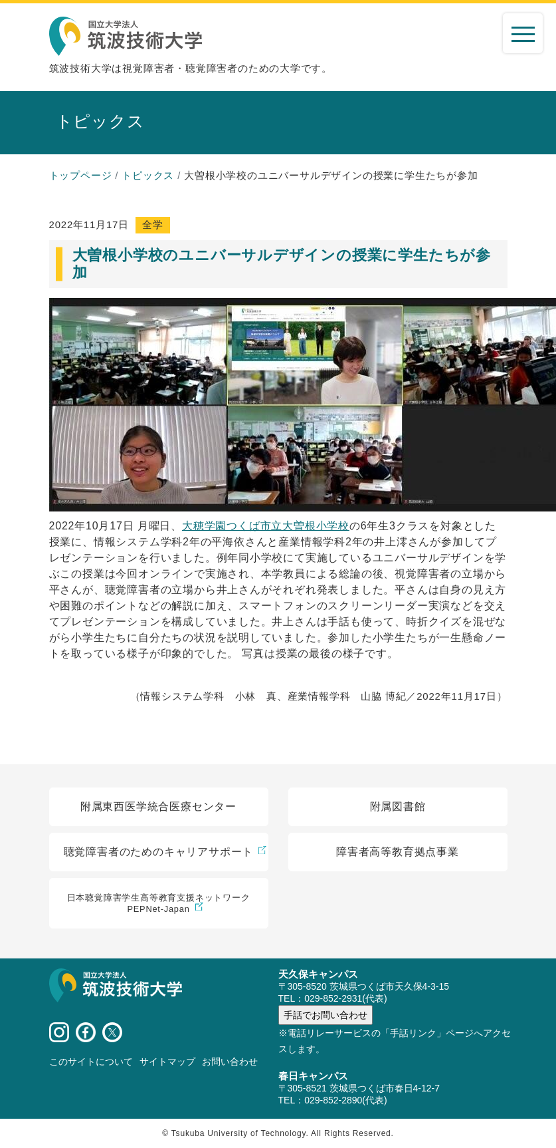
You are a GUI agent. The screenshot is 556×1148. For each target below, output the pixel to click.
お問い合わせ (230, 1061)
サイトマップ (167, 1061)
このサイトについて (91, 1061)
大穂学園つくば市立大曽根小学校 (265, 525)
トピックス (148, 175)
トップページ (80, 175)
